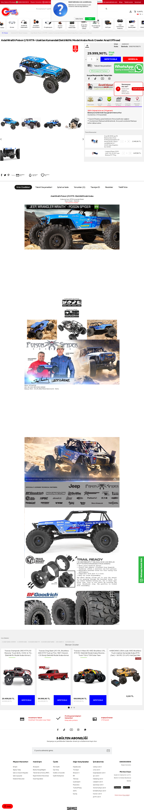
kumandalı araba (70, 624)
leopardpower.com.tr (99, 755)
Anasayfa (36, 749)
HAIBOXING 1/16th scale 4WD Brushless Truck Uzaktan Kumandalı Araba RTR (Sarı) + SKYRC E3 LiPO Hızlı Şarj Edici (125, 634)
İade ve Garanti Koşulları (20, 755)
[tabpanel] (18, 659)
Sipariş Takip (17, 752)
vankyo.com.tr (97, 749)
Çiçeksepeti (76, 764)
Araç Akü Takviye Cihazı (84, 23)
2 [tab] (71, 690)
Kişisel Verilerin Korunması (41, 758)
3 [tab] (74, 690)
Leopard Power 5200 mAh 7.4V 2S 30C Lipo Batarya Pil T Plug (112, 153)
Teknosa (75, 761)
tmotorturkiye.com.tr (99, 770)
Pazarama (76, 767)
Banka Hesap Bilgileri (39, 752)
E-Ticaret (66, 807)
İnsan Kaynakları (38, 761)
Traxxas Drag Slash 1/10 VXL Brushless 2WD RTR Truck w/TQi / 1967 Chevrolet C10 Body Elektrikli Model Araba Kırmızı (54, 634)
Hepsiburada (77, 749)
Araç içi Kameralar (72, 23)
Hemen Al (133, 59)
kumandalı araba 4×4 (34, 624)
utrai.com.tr (96, 752)
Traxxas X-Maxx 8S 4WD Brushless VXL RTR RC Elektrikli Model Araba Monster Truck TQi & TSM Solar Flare (89, 634)
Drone (12, 23)
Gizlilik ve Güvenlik (59, 755)
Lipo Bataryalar (132, 23)
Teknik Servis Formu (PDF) (41, 755)
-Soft (62, 807)
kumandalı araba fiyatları (47, 624)
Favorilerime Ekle (45, 144)
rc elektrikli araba (22, 624)
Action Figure (60, 23)
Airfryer (108, 23)
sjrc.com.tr (96, 758)
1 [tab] (69, 690)
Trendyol (76, 752)
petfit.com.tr (97, 779)
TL (138, 11)
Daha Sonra (79, 19)
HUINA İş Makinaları (24, 23)
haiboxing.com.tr (98, 761)
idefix (75, 773)
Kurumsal (138, 2)
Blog (120, 2)
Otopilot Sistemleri (36, 23)
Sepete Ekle (110, 59)
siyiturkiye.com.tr (98, 767)
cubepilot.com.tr (98, 764)
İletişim (15, 749)
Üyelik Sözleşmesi (58, 758)
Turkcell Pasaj (77, 770)
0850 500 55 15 (22, 2)
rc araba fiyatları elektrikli (9, 624)
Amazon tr (76, 755)
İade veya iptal (17, 758)
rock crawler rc (60, 624)
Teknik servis (128, 2)
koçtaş (75, 776)
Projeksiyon (48, 23)
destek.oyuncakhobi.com (108, 2)
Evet (90, 19)
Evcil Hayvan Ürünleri (96, 23)
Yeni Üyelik (56, 749)
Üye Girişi (56, 752)
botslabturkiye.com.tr (99, 773)
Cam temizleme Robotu (120, 23)
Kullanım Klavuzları (18, 761)
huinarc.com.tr (97, 776)
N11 (74, 758)
